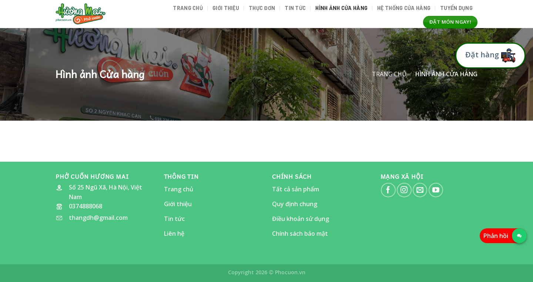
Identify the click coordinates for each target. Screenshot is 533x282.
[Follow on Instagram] (404, 190)
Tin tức (295, 8)
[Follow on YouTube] (436, 190)
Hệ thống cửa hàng (403, 8)
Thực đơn (262, 8)
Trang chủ (188, 8)
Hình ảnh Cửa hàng (341, 8)
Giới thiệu (225, 8)
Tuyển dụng (456, 8)
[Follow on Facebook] (388, 190)
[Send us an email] (420, 190)
